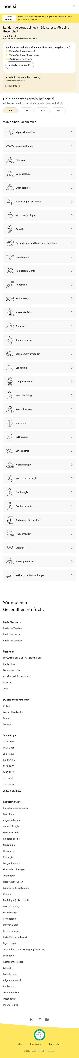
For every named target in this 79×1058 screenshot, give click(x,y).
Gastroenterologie (13, 961)
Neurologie (9, 844)
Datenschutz (55, 1044)
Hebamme (8, 851)
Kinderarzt (8, 986)
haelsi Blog (9, 664)
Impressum (35, 1044)
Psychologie (9, 943)
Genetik (7, 968)
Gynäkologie (9, 918)
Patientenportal (11, 670)
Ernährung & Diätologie (16, 888)
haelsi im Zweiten (12, 628)
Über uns (8, 682)
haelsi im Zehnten (12, 640)
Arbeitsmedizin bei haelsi (16, 676)
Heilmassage (10, 912)
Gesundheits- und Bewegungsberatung (24, 949)
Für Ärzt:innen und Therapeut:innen (22, 657)
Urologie (7, 894)
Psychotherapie (11, 931)
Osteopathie (10, 998)
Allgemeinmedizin (12, 980)
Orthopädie (9, 875)
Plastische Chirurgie (14, 869)
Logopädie (8, 955)
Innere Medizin (11, 1004)
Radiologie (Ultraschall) (16, 900)
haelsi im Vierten (12, 634)
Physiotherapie (11, 832)
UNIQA (6, 705)
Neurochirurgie (11, 826)
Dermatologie (10, 924)
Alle (10, 110)
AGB (20, 1044)
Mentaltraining (11, 906)
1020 (42, 110)
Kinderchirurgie (11, 838)
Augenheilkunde (11, 820)
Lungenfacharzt (11, 863)
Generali (7, 724)
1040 (58, 110)
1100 (26, 110)
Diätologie (8, 814)
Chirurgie (8, 857)
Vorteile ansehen (20, 65)
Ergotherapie (10, 974)
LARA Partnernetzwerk (15, 937)
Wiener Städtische (13, 712)
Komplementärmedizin (15, 808)
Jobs (5, 688)
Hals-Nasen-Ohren (13, 881)
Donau (6, 718)
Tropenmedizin (11, 992)
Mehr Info (12, 85)
